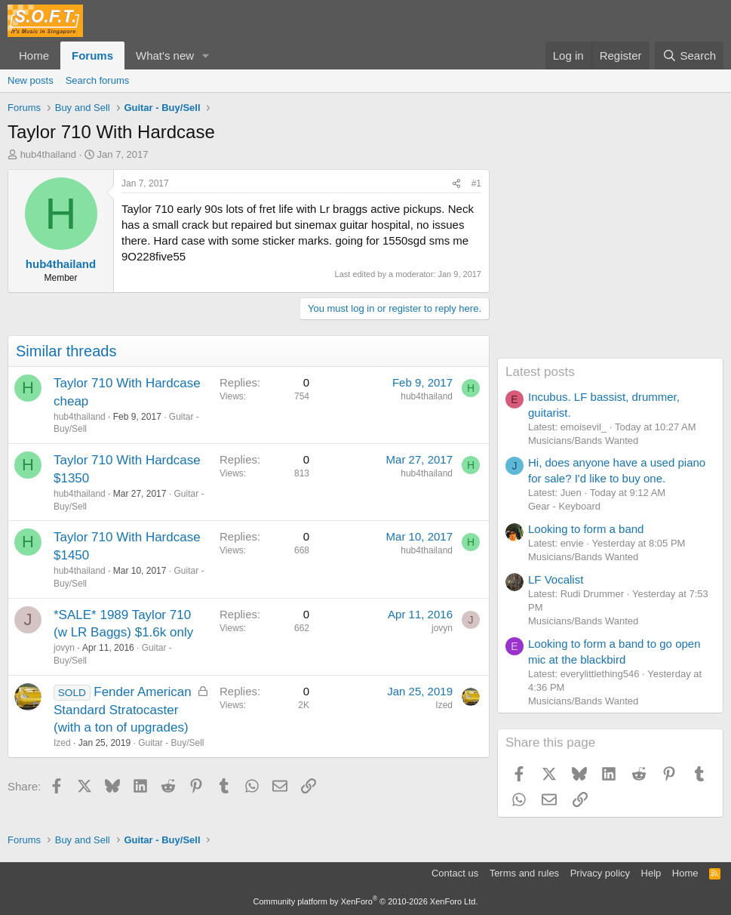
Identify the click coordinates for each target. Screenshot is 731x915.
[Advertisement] (610, 263)
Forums (92, 55)
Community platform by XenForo (365, 901)
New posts (31, 80)
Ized (62, 743)
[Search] (689, 55)
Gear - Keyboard (564, 506)
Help (651, 873)
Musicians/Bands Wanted (583, 440)
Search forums (98, 80)
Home (34, 55)
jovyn (64, 647)
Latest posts (540, 372)
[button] (206, 55)
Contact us (455, 873)
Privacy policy (600, 873)
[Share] (456, 184)
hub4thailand (48, 154)
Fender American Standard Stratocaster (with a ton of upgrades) (123, 710)
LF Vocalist (555, 579)
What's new (165, 55)
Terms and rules (524, 873)
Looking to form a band (585, 528)
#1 (476, 183)
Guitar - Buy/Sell (171, 743)
